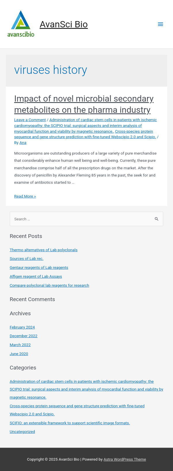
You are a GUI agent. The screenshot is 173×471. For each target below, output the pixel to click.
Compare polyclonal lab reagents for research (49, 285)
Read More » (25, 196)
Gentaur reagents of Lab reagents (39, 267)
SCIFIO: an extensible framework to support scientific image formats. (70, 423)
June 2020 (19, 353)
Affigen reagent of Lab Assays (36, 276)
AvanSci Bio (64, 24)
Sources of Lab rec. (26, 258)
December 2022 (23, 335)
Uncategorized (22, 431)
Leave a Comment (30, 119)
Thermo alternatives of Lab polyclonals (44, 249)
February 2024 (22, 327)
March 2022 (20, 344)
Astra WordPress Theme (125, 459)
